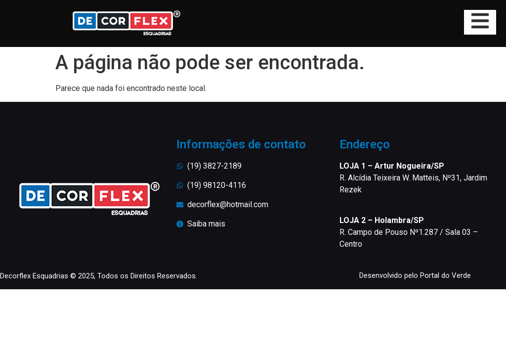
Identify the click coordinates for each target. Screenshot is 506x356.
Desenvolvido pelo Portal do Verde (415, 275)
